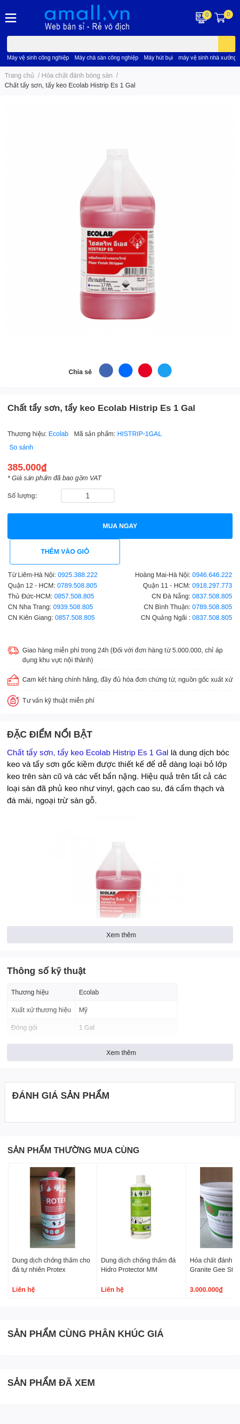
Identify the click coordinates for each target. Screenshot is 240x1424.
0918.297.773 (212, 585)
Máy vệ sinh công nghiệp (38, 57)
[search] (226, 44)
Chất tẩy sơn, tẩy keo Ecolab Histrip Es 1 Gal (87, 752)
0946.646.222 (212, 574)
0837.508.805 (212, 596)
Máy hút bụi (158, 57)
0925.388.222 (78, 574)
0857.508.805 (74, 596)
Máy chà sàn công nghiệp (106, 57)
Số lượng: (22, 495)
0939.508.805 (73, 607)
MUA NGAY (120, 526)
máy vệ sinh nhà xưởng (208, 57)
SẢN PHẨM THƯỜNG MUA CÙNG (73, 1150)
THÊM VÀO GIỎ (65, 551)
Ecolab (59, 433)
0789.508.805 (77, 585)
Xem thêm (121, 935)
